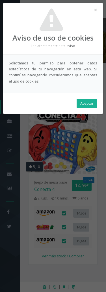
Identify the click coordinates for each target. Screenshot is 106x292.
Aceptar (87, 103)
